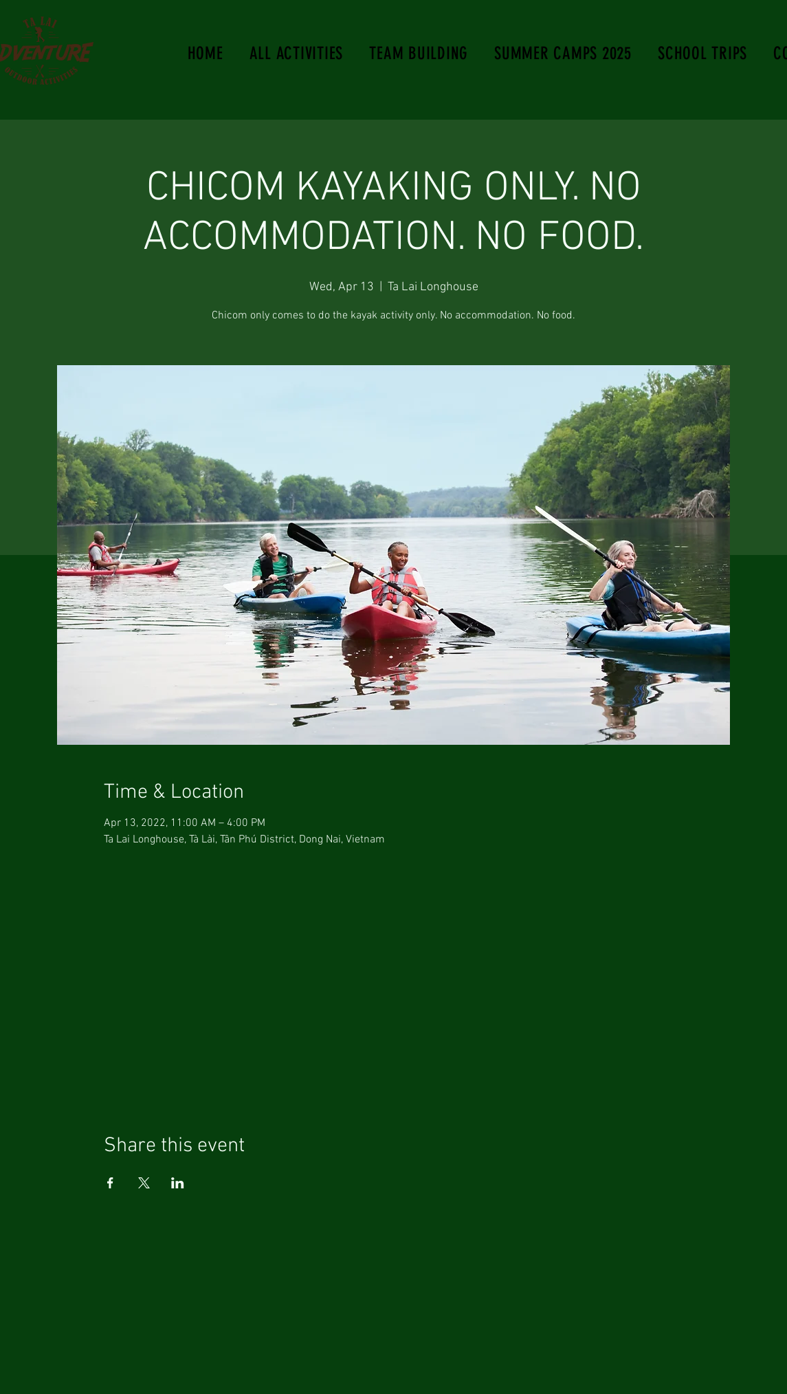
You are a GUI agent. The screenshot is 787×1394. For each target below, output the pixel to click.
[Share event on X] (144, 1182)
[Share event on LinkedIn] (177, 1182)
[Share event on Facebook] (110, 1182)
